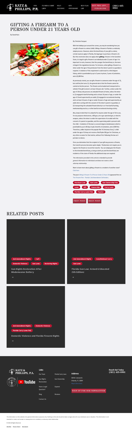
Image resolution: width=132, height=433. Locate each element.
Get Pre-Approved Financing (101, 7)
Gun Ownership (60, 379)
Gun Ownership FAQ (110, 183)
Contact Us (42, 399)
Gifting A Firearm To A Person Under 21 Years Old (94, 175)
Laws (77, 187)
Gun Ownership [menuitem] (73, 7)
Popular (101, 192)
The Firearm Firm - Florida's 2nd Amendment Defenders (90, 178)
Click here (76, 170)
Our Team (42, 374)
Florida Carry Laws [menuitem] (48, 7)
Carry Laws (109, 187)
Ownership (95, 187)
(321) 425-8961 (118, 7)
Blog (40, 394)
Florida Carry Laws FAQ (84, 192)
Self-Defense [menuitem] (60, 7)
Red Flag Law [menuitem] (84, 7)
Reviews (57, 394)
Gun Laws (94, 183)
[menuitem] (9, 426)
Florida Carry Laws (60, 374)
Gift (85, 187)
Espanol (57, 387)
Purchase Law (80, 183)
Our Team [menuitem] (36, 7)
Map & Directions (76, 383)
